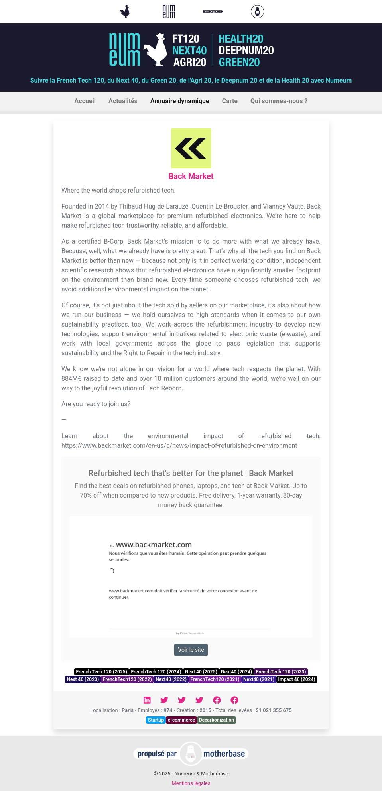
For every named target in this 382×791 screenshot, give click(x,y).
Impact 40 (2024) (296, 679)
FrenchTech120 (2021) (215, 679)
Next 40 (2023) (83, 679)
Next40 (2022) (171, 679)
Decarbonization (216, 720)
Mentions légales (190, 783)
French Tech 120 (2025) (101, 672)
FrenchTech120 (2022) (127, 679)
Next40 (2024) (236, 672)
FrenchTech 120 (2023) (281, 672)
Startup (156, 720)
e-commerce (181, 720)
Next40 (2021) (258, 679)
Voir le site (191, 650)
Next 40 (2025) (201, 672)
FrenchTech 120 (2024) (156, 672)
